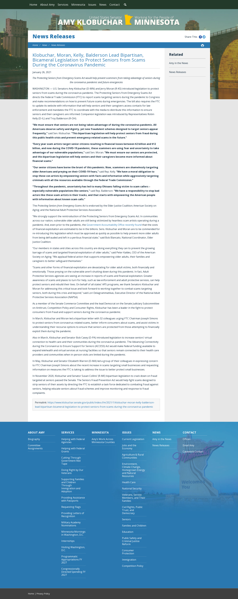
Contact (114, 4)
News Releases (53, 36)
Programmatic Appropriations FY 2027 (71, 559)
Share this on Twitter (204, 36)
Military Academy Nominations (71, 524)
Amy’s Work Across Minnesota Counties (103, 441)
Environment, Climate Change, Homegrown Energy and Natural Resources (133, 470)
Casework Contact (193, 451)
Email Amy (188, 445)
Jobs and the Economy (129, 447)
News (102, 4)
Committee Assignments (35, 447)
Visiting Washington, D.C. (73, 549)
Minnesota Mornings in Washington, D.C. (73, 533)
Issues (92, 4)
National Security (132, 488)
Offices (186, 439)
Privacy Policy (43, 593)
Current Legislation (133, 439)
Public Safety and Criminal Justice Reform (131, 541)
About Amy (47, 4)
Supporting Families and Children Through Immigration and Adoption (72, 485)
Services (63, 4)
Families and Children (134, 525)
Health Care (129, 482)
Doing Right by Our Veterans (72, 471)
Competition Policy (132, 566)
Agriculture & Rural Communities (133, 456)
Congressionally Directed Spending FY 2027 (73, 572)
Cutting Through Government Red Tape (71, 460)
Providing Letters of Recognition (72, 515)
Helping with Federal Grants (73, 450)
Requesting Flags (71, 507)
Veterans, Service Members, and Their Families (133, 497)
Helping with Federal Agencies (73, 441)
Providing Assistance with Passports (73, 499)
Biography (34, 439)
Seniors (126, 519)
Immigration (129, 559)
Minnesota (78, 4)
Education (127, 531)
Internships (68, 541)
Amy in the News (178, 63)
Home (33, 4)
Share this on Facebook (200, 36)
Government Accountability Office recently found (114, 224)
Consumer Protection (128, 552)
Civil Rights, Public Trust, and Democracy (132, 510)
